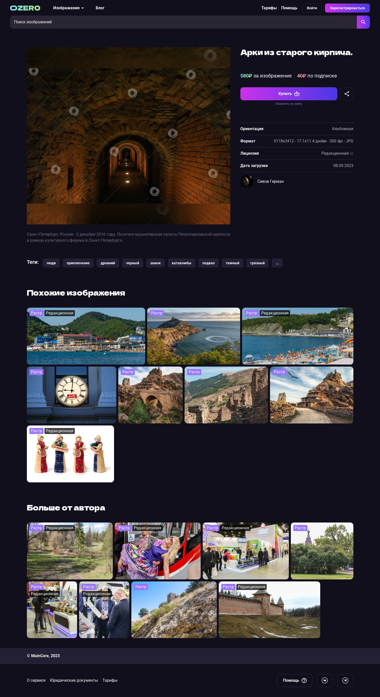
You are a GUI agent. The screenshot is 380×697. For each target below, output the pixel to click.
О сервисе (36, 680)
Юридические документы (74, 680)
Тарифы (269, 8)
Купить (289, 94)
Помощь (289, 8)
